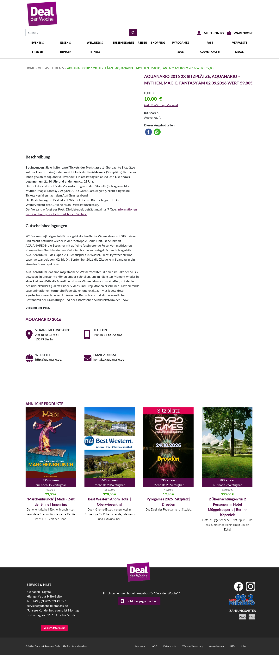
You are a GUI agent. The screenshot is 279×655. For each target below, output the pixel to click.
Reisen (142, 42)
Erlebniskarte (123, 42)
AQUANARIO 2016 (43, 319)
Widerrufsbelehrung (192, 646)
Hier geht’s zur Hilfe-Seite (44, 596)
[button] (148, 132)
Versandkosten (216, 646)
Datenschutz (169, 646)
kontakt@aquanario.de (108, 359)
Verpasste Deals (239, 47)
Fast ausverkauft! (210, 47)
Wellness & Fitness (95, 47)
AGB (154, 646)
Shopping (158, 42)
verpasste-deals (51, 68)
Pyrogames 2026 (180, 47)
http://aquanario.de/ (48, 359)
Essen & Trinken (65, 47)
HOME (30, 68)
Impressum (140, 646)
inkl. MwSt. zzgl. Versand (161, 105)
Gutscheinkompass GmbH (48, 646)
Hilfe (232, 646)
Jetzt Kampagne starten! (142, 601)
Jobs (243, 646)
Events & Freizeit (37, 47)
